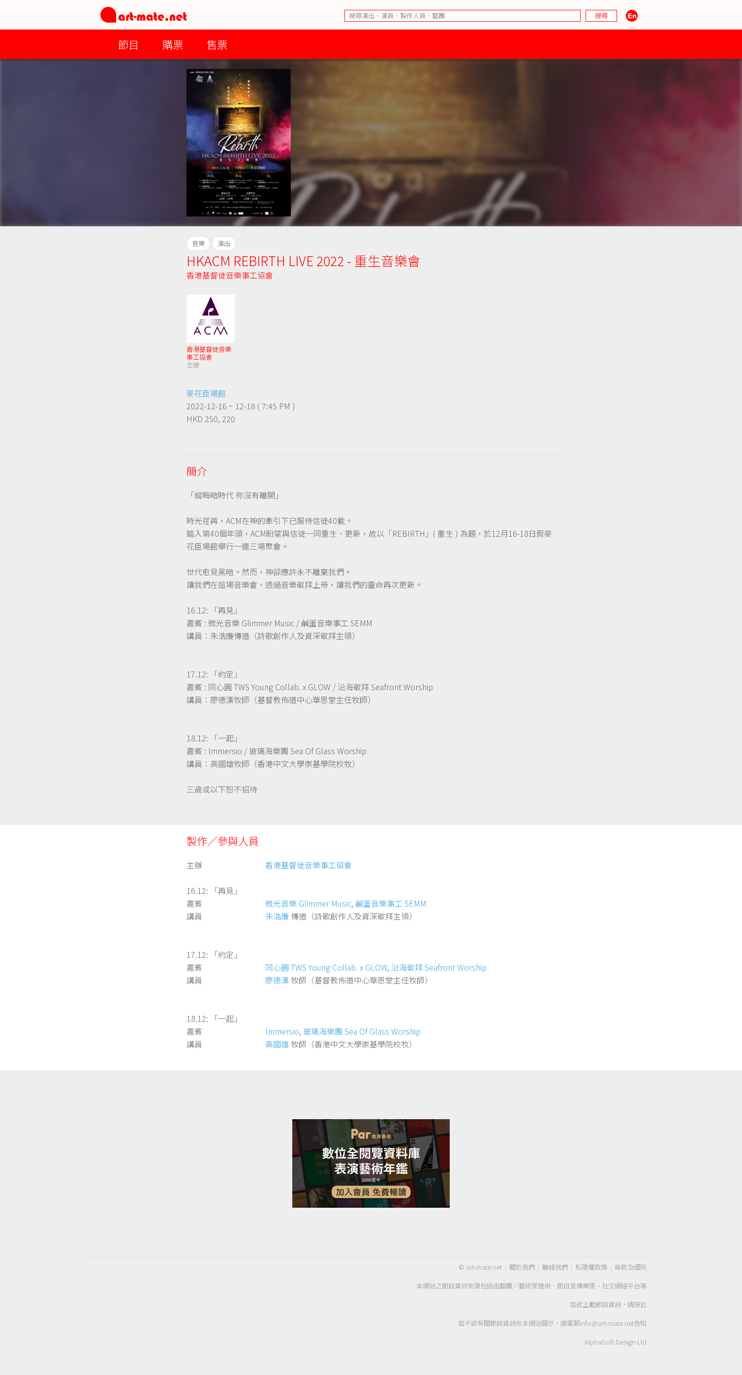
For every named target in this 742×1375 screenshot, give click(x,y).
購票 (172, 44)
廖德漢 (277, 980)
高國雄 (277, 1044)
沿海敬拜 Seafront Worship (439, 967)
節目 (128, 44)
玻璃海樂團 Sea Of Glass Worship (362, 1031)
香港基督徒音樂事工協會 (229, 275)
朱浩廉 (277, 916)
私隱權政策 (591, 1267)
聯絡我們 (555, 1267)
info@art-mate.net (607, 1323)
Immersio (282, 1031)
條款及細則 (631, 1267)
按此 (640, 1304)
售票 (217, 44)
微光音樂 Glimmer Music (308, 903)
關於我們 (522, 1267)
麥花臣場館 (206, 393)
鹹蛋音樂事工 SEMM (391, 903)
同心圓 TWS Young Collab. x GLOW (326, 967)
